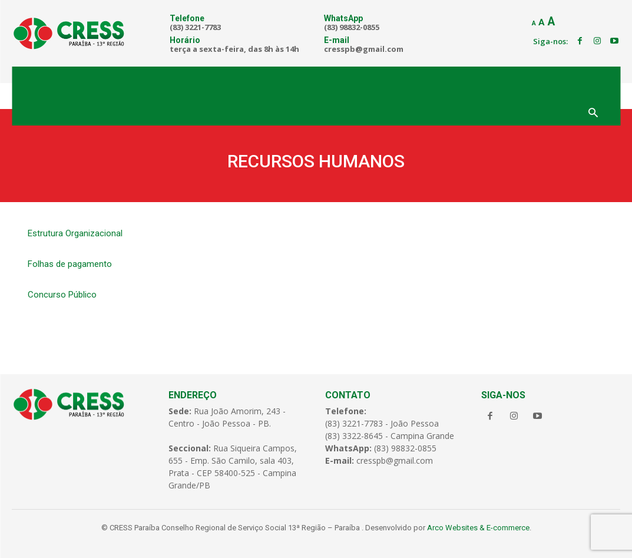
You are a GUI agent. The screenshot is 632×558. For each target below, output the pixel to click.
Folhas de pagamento (70, 264)
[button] (593, 114)
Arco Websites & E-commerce (478, 527)
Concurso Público (62, 294)
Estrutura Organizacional (75, 233)
